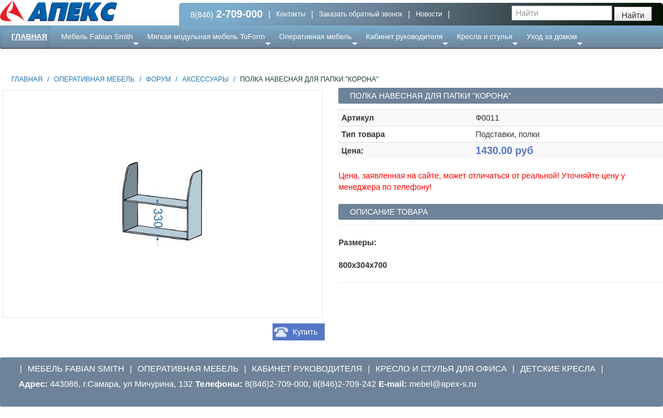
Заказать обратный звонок (360, 14)
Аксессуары (205, 79)
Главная (29, 36)
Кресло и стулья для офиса (441, 368)
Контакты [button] (290, 14)
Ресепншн (122, 59)
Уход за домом (551, 36)
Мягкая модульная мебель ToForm (206, 36)
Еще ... (79, 59)
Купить (304, 331)
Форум (158, 79)
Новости (429, 14)
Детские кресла (558, 368)
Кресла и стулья (484, 36)
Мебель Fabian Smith (97, 36)
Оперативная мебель (315, 36)
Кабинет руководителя (404, 36)
